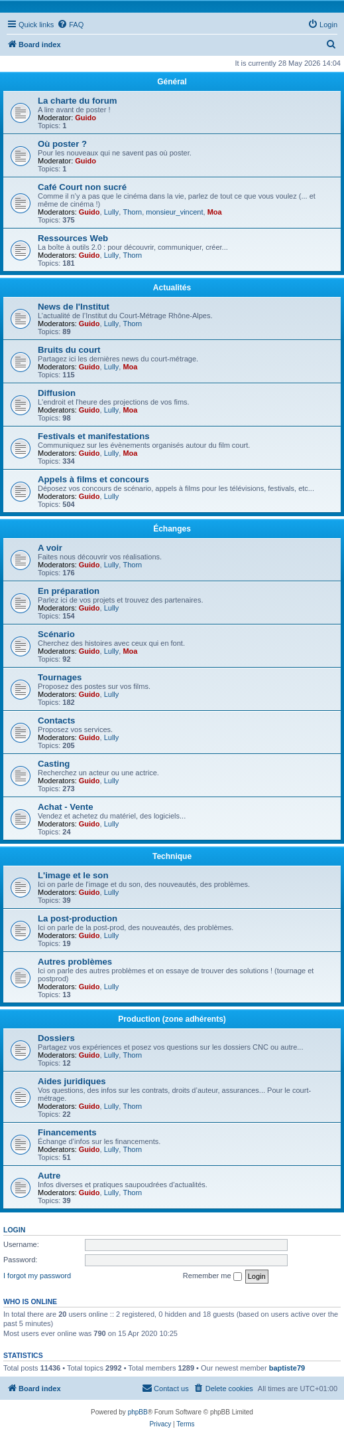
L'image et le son (73, 875)
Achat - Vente (65, 807)
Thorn (132, 212)
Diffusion (57, 393)
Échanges (172, 528)
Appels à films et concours (93, 479)
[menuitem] (70, 25)
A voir (50, 548)
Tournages (60, 677)
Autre (49, 1176)
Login (14, 1230)
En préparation (68, 591)
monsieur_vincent (174, 212)
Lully (111, 212)
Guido (85, 118)
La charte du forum (77, 101)
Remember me (212, 1276)
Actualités (172, 287)
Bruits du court (69, 350)
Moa (214, 212)
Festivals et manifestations (94, 436)
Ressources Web (73, 238)
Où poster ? (62, 144)
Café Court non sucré (82, 187)
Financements (67, 1132)
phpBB (138, 1412)
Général (172, 81)
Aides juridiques (72, 1081)
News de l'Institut (73, 307)
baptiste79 (287, 1368)
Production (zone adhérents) (172, 1019)
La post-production (77, 918)
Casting (54, 764)
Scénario (56, 634)
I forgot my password (37, 1276)
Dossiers (56, 1038)
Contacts (56, 720)
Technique (172, 856)
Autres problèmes (75, 962)
